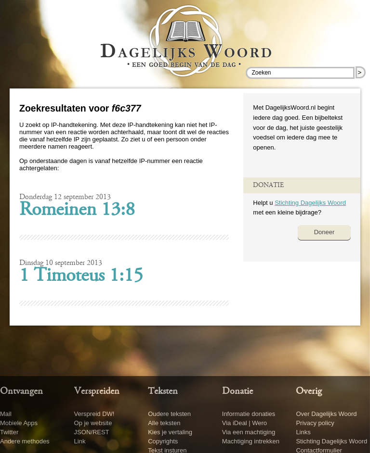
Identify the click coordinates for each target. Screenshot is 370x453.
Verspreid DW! (94, 413)
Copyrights (163, 441)
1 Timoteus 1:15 (81, 276)
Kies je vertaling (170, 432)
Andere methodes (25, 441)
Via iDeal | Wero (244, 423)
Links (303, 432)
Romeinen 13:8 (77, 210)
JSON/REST (91, 432)
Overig (309, 391)
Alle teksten (164, 423)
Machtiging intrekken (250, 441)
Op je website (93, 423)
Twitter (9, 432)
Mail (6, 413)
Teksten (163, 391)
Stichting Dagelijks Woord (310, 202)
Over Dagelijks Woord (326, 413)
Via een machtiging (248, 432)
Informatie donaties (249, 413)
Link (80, 441)
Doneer (324, 232)
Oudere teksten (169, 413)
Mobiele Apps (19, 423)
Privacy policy (315, 423)
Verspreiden (96, 391)
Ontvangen (21, 391)
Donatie (237, 391)
